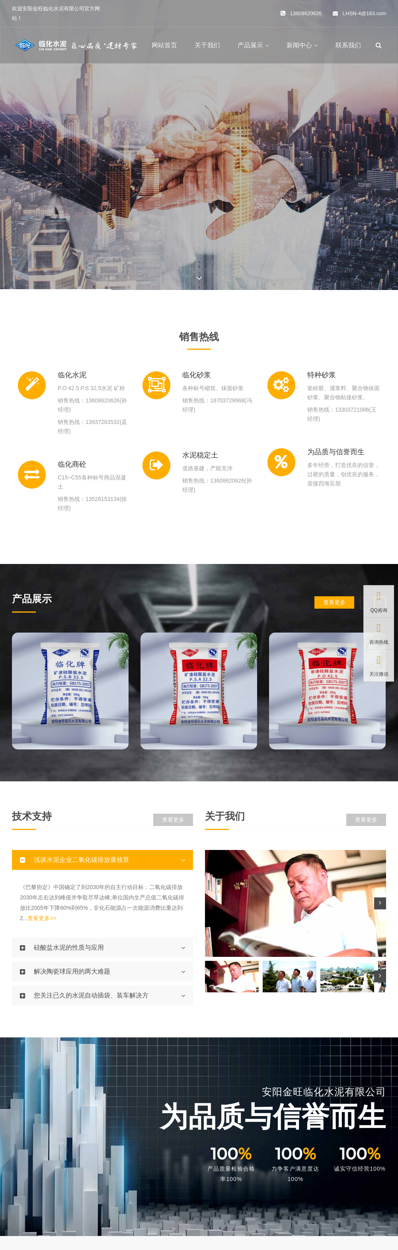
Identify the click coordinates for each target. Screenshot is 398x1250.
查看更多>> (41, 918)
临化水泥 (72, 375)
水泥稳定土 (200, 455)
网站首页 (164, 45)
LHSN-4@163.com (364, 13)
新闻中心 (299, 45)
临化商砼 (72, 464)
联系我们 (348, 45)
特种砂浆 (321, 375)
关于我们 (207, 45)
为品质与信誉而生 (336, 452)
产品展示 (250, 45)
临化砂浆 (196, 375)
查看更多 (334, 602)
